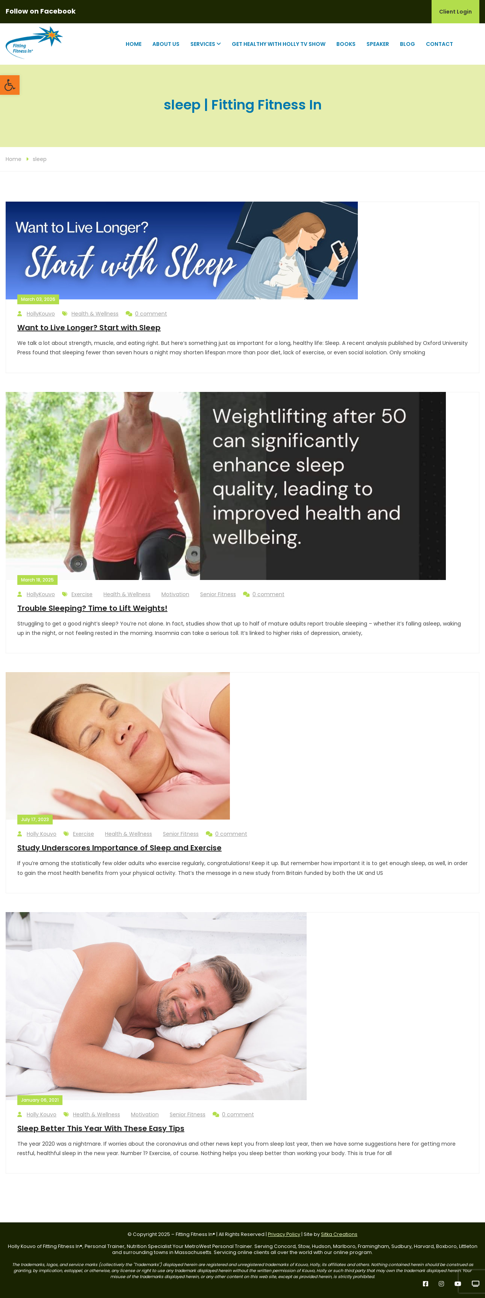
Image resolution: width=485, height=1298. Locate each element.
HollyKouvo (36, 314)
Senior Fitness (218, 594)
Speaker (377, 44)
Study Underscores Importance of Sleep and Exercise (119, 848)
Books (346, 44)
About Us (165, 44)
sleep (40, 159)
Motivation (175, 594)
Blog (407, 44)
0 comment (146, 314)
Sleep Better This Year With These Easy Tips (100, 1128)
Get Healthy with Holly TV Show (278, 44)
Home (133, 44)
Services (202, 44)
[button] (10, 85)
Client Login (455, 11)
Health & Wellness (95, 313)
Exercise (82, 594)
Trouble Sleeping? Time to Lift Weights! (92, 608)
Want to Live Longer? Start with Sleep (89, 327)
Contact (439, 44)
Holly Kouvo (36, 834)
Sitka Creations (339, 1234)
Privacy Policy (284, 1234)
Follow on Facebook (41, 11)
